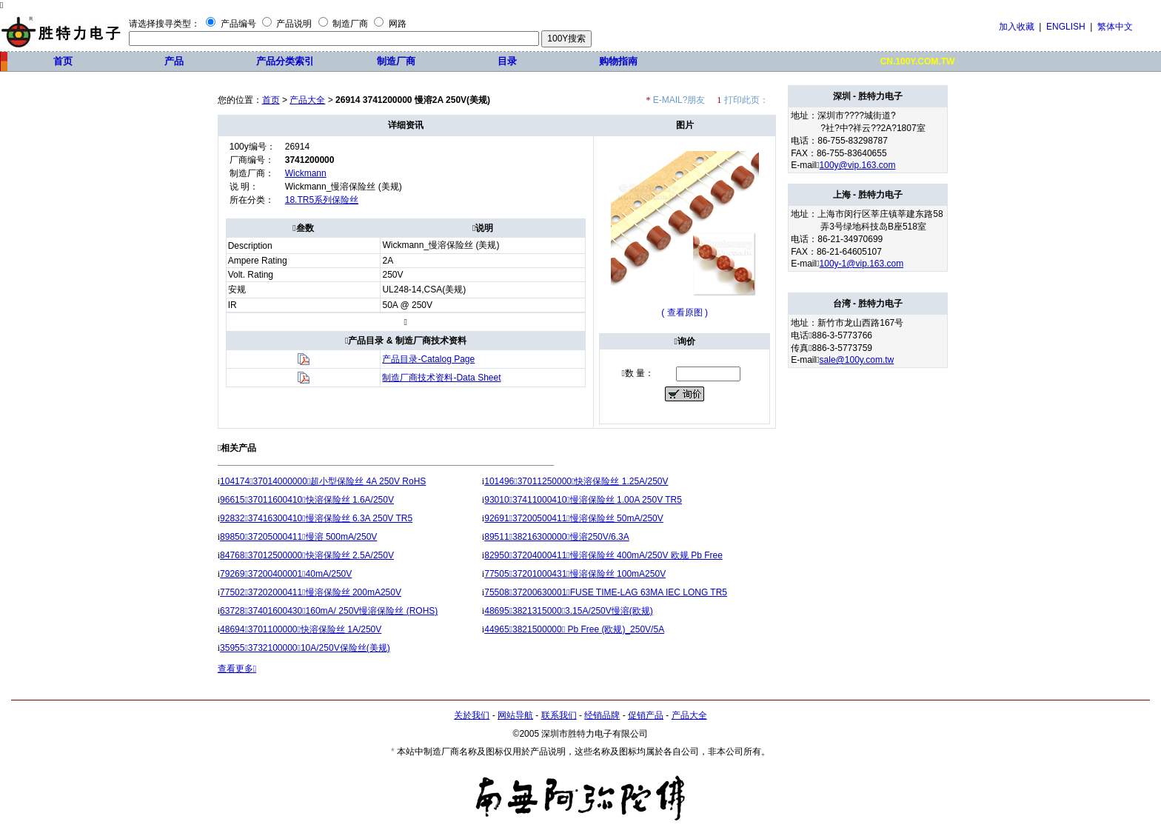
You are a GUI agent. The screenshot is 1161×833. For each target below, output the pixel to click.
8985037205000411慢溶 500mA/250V (298, 537)
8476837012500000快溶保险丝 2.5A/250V (307, 555)
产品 (174, 61)
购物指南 (618, 61)
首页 (63, 61)
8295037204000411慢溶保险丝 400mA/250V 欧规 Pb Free (603, 555)
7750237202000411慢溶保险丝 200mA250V (310, 592)
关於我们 (471, 715)
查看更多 (237, 668)
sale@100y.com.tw (857, 360)
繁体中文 (1115, 26)
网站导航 (515, 715)
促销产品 (645, 715)
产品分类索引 (285, 61)
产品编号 (238, 24)
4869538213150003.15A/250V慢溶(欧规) (568, 611)
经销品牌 (602, 715)
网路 (397, 24)
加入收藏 (1016, 26)
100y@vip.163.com (858, 165)
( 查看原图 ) (684, 312)
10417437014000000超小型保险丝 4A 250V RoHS (323, 481)
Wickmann (306, 173)
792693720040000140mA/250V (286, 574)
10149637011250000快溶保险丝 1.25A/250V (576, 481)
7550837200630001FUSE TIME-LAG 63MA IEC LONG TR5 (605, 592)
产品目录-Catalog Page (428, 359)
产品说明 (294, 24)
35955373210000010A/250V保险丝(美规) (305, 648)
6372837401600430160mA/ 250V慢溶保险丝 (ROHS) (329, 611)
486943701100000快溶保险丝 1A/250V (300, 629)
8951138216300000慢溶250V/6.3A (556, 537)
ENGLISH (1065, 26)
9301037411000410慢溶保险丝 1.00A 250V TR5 (583, 500)
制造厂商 (350, 24)
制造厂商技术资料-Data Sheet (441, 377)
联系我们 (559, 715)
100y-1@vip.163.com (862, 263)
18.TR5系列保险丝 (321, 200)
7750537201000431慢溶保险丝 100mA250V (575, 574)
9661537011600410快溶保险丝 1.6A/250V (307, 500)
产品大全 (307, 100)
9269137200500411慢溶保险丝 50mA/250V (573, 518)
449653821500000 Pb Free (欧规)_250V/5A (574, 629)
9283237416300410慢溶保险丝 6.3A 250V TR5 (316, 518)
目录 (507, 61)
